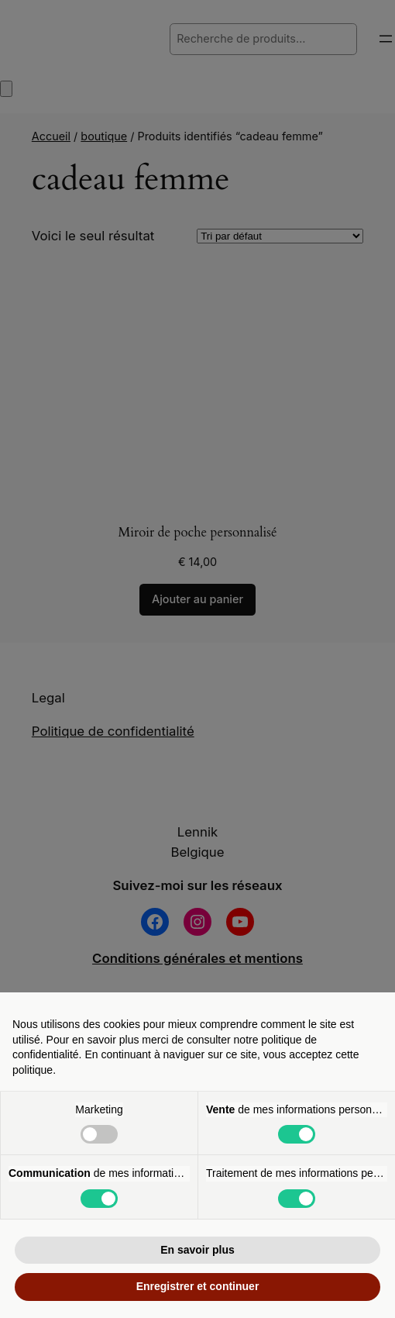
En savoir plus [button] (197, 1250)
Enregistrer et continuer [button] (197, 1286)
